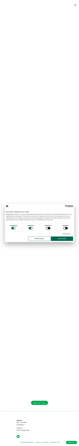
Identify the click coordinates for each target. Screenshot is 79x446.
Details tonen (66, 233)
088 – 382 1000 (21, 422)
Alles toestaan (62, 238)
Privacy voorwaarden (42, 442)
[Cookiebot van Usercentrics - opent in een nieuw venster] (66, 206)
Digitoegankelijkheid (27, 442)
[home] (13, 5)
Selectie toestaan (39, 238)
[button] (75, 5)
